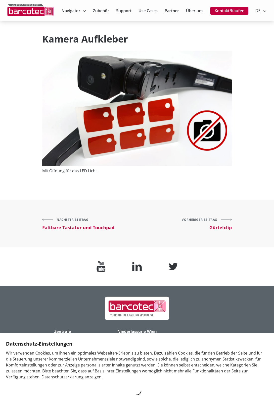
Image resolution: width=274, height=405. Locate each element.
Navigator (70, 10)
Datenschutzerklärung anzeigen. (72, 377)
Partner (172, 10)
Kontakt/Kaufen (229, 10)
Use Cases (148, 10)
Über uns (194, 10)
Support (124, 10)
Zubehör (101, 10)
